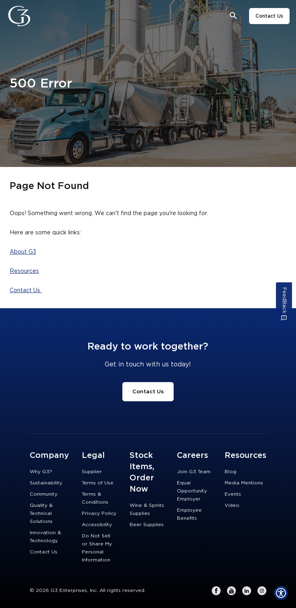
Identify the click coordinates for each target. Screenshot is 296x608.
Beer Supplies (147, 524)
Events (233, 494)
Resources (24, 271)
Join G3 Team (194, 471)
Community (43, 494)
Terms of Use (98, 482)
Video (232, 505)
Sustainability (46, 482)
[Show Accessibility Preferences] (281, 593)
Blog (230, 471)
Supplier (92, 471)
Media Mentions (244, 482)
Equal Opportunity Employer (192, 490)
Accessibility (97, 524)
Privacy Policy (99, 513)
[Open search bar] (233, 15)
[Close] (41, 16)
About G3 (23, 252)
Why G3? (41, 471)
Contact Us (269, 16)
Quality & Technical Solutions (41, 513)
